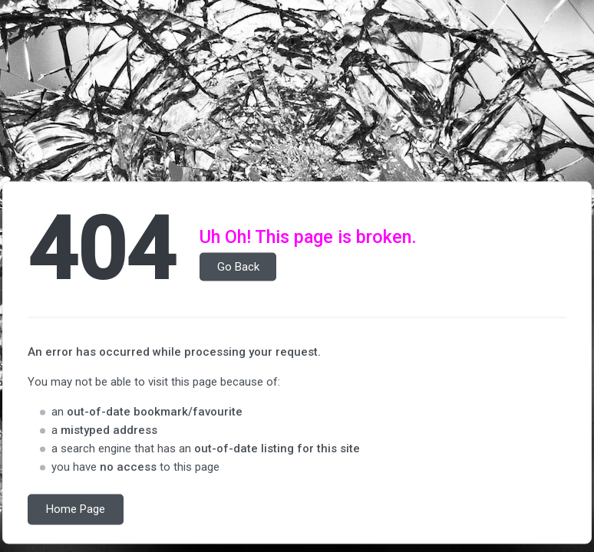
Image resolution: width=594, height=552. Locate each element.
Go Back (238, 267)
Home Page (75, 510)
